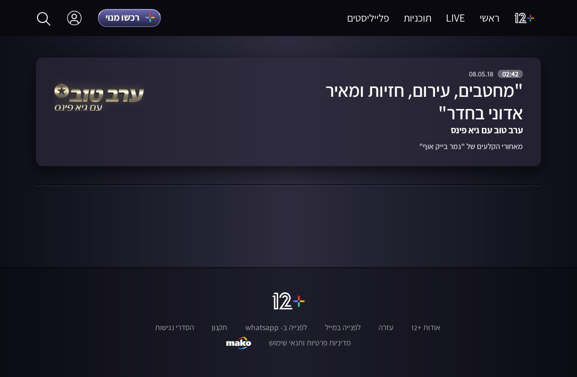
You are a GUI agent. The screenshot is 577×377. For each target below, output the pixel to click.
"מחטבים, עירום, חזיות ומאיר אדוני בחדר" (424, 101)
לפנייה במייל (343, 327)
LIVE (455, 17)
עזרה (386, 327)
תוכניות (417, 17)
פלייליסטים (368, 17)
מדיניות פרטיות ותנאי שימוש (310, 343)
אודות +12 (425, 327)
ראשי (489, 17)
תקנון (219, 327)
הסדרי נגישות (174, 327)
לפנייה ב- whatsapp (276, 327)
